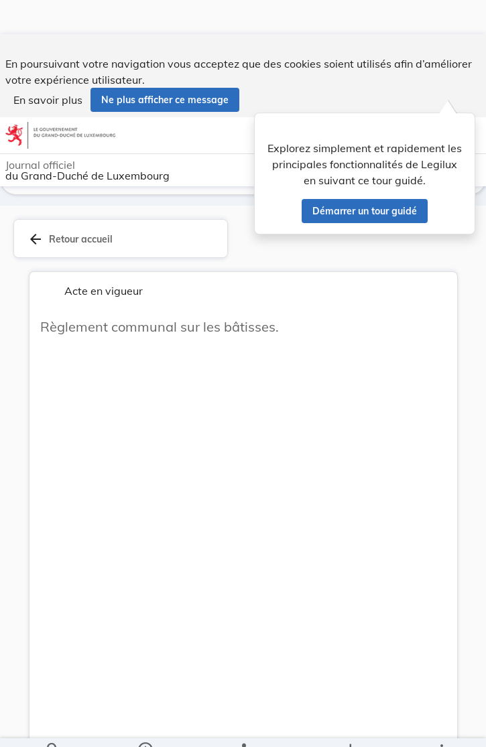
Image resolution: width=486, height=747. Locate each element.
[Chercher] (53, 725)
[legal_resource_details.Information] (144, 725)
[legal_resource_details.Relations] (243, 725)
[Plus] (441, 725)
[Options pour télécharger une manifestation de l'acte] (349, 725)
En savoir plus (47, 65)
